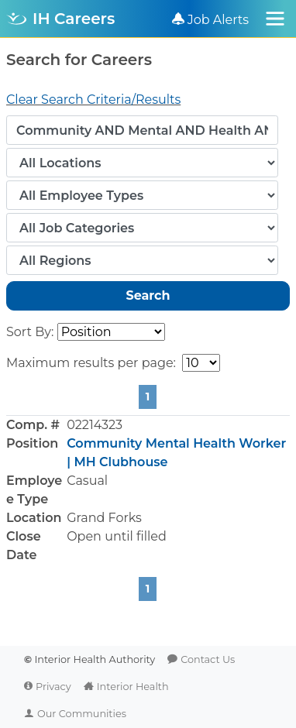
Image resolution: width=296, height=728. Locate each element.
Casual (87, 480)
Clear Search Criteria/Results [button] (93, 99)
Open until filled (117, 536)
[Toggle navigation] (275, 18)
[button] (148, 490)
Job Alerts (219, 19)
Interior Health (133, 686)
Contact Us (208, 659)
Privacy (53, 686)
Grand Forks (104, 517)
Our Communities (81, 713)
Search (148, 295)
